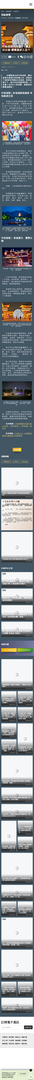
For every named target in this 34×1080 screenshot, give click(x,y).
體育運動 (25, 18)
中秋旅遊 (24, 63)
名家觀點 (24, 1040)
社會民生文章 (7, 568)
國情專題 (5, 1043)
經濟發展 (11, 18)
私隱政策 (4, 1077)
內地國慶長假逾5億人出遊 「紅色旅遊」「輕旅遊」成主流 (17, 426)
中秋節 (15, 63)
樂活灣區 (11, 1037)
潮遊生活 (17, 1037)
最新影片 (17, 1043)
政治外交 (4, 18)
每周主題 (11, 1043)
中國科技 (5, 1037)
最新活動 (24, 1043)
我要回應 (17, 449)
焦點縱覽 (8, 11)
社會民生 (16, 11)
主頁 (2, 11)
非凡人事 (5, 1040)
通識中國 (24, 1037)
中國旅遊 (6, 63)
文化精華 (11, 1040)
